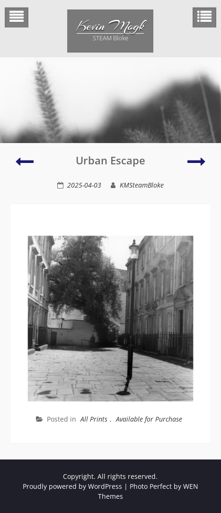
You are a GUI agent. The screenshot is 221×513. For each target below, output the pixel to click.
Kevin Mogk (110, 26)
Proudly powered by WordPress (72, 486)
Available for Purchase (149, 418)
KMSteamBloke (142, 184)
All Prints (93, 418)
